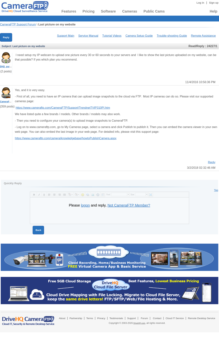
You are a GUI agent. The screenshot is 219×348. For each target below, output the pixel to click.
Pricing (88, 11)
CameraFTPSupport (10, 101)
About (62, 318)
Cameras (129, 11)
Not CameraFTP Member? (129, 205)
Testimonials (116, 318)
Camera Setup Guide (139, 35)
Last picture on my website (56, 24)
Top (216, 190)
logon (85, 205)
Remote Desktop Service (201, 318)
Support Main (65, 35)
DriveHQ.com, (139, 323)
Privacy (101, 318)
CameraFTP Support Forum (18, 24)
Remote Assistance (203, 35)
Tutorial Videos (111, 35)
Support (131, 318)
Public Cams (154, 11)
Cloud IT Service (175, 318)
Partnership (76, 318)
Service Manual (88, 35)
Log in (200, 2)
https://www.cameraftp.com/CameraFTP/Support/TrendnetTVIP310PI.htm (63, 107)
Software (108, 11)
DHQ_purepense (8, 66)
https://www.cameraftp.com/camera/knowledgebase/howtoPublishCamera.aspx (65, 138)
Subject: (7, 46)
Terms (89, 318)
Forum (144, 318)
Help (213, 11)
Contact (157, 318)
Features (68, 11)
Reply (6, 37)
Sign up (213, 2)
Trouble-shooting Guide (172, 35)
